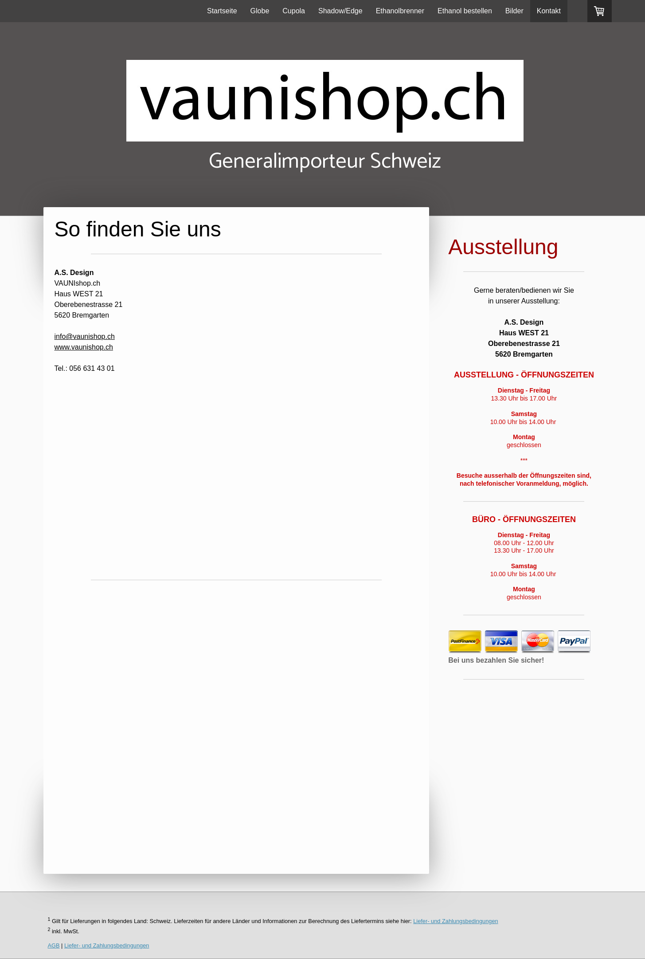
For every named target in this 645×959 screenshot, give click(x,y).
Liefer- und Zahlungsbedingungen (455, 921)
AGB (54, 945)
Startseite (222, 11)
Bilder (514, 11)
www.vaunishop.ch (84, 347)
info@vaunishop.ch (85, 336)
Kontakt (549, 11)
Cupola (293, 11)
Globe (260, 11)
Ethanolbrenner (400, 11)
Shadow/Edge (340, 11)
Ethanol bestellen (465, 11)
